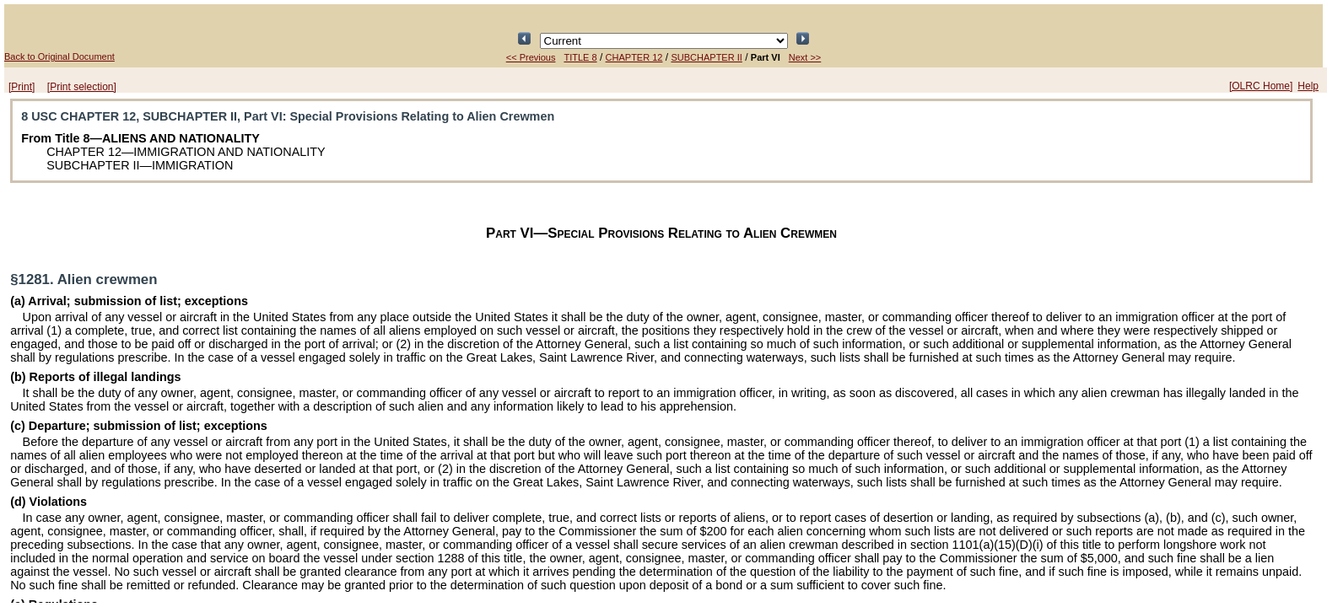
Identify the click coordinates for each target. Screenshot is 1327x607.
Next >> (805, 57)
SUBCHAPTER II (706, 57)
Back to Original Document (59, 56)
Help (1308, 86)
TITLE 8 (580, 57)
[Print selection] (81, 87)
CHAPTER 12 (634, 57)
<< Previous (531, 57)
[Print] (21, 87)
